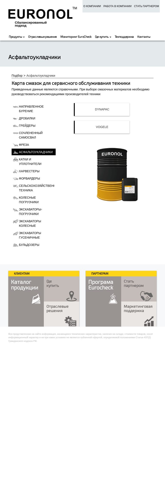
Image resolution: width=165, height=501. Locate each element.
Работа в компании (117, 6)
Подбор (17, 75)
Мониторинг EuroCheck (76, 36)
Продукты (17, 36)
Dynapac (102, 109)
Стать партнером (146, 6)
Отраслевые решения (42, 36)
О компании (92, 6)
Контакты (143, 36)
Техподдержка (124, 36)
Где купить (103, 36)
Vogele (102, 127)
